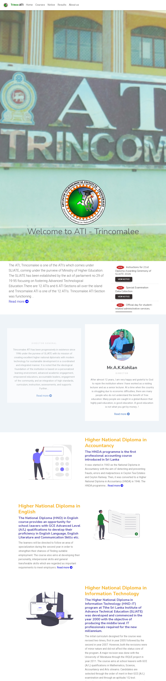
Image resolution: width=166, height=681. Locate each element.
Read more (122, 427)
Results (62, 4)
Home (29, 4)
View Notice (124, 279)
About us (74, 4)
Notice (51, 4)
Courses (40, 4)
